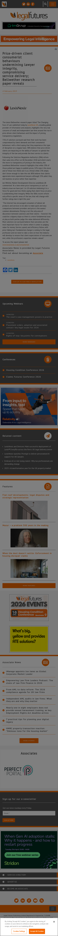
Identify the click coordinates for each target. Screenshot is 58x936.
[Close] (54, 921)
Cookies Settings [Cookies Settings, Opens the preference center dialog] (19, 931)
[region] (29, 927)
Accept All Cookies (37, 931)
